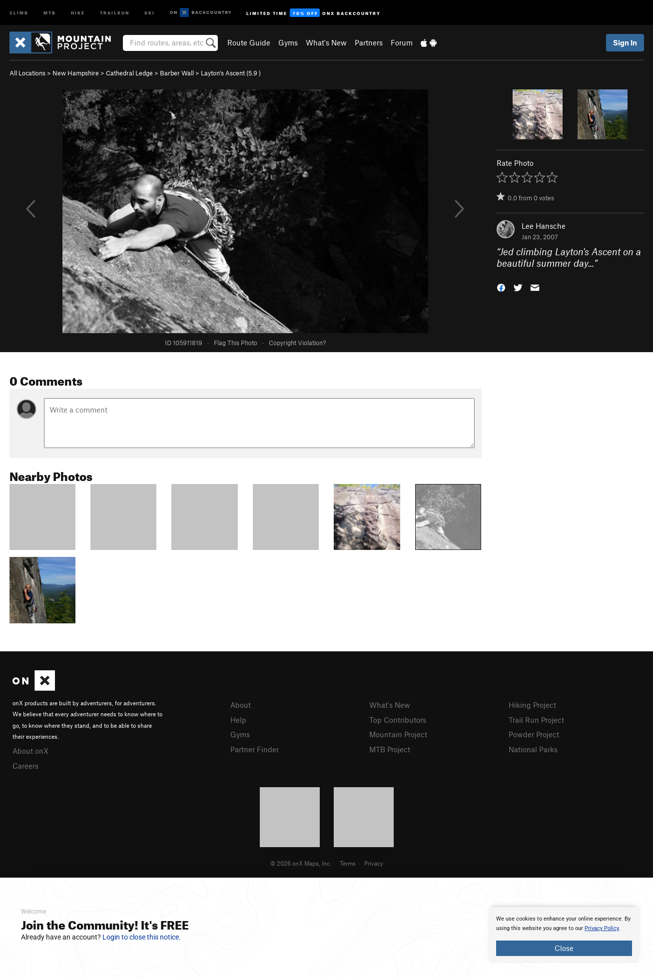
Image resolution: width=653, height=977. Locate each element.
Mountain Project (398, 734)
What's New (326, 42)
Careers (25, 765)
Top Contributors (397, 719)
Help (238, 719)
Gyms (288, 42)
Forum (402, 42)
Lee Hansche (544, 225)
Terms (348, 863)
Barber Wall (177, 73)
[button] (501, 286)
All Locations (27, 73)
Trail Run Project (536, 719)
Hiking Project (532, 704)
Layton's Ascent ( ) (231, 73)
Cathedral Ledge (129, 73)
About (240, 704)
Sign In (625, 42)
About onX (30, 750)
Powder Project (534, 734)
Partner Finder (254, 749)
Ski (149, 12)
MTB (49, 12)
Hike (78, 12)
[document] (564, 935)
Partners (369, 42)
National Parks (533, 749)
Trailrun (114, 12)
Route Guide (248, 42)
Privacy (373, 863)
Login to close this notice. (141, 937)
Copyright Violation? (297, 343)
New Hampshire (75, 73)
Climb (18, 12)
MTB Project (389, 749)
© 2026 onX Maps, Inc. (300, 863)
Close (564, 948)
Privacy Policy (602, 928)
